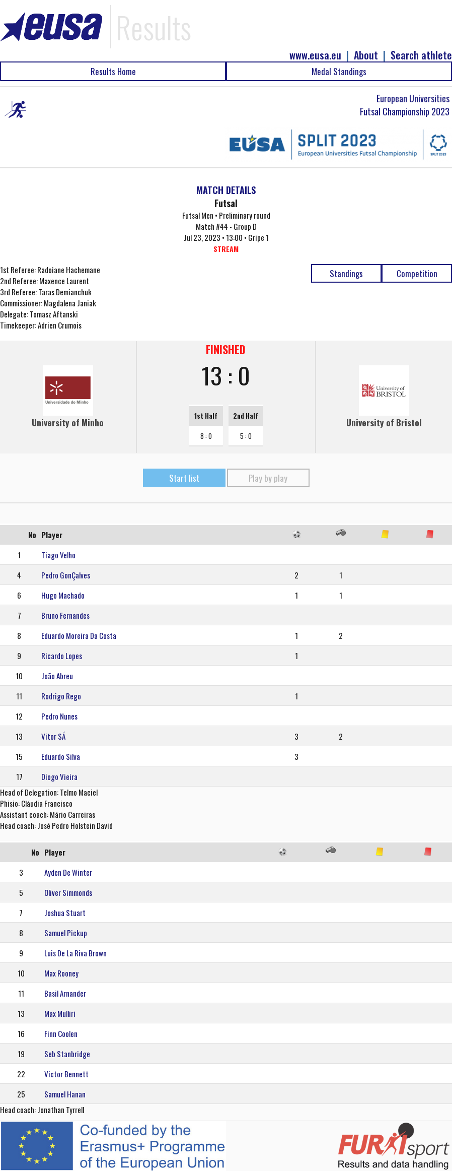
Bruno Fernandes (65, 615)
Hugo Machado (63, 595)
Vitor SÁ (53, 736)
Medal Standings (339, 71)
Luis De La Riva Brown (75, 952)
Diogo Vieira (59, 776)
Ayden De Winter (68, 872)
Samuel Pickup (65, 932)
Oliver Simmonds (68, 892)
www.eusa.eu (315, 55)
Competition (417, 273)
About (366, 55)
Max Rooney (61, 973)
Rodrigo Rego (61, 695)
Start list (184, 478)
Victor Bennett (66, 1073)
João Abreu (57, 675)
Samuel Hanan (65, 1093)
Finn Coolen (61, 1033)
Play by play (268, 478)
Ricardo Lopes (61, 655)
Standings (346, 273)
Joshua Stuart (65, 912)
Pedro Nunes (59, 716)
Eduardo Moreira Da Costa (78, 635)
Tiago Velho (58, 554)
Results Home (113, 71)
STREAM (226, 248)
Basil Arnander (65, 993)
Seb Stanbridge (67, 1053)
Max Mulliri (60, 1013)
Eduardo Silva (60, 756)
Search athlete (421, 55)
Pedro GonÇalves (65, 574)
